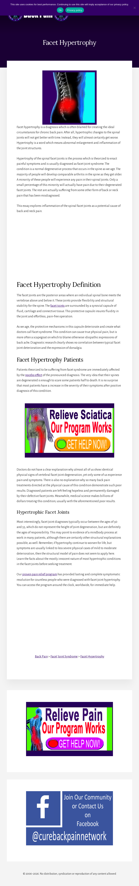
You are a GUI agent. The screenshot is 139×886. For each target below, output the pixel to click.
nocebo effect (33, 375)
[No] (134, 8)
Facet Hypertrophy (92, 656)
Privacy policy (74, 10)
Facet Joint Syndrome (64, 656)
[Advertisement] (69, 244)
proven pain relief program (39, 574)
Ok (60, 10)
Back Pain (41, 656)
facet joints (57, 305)
